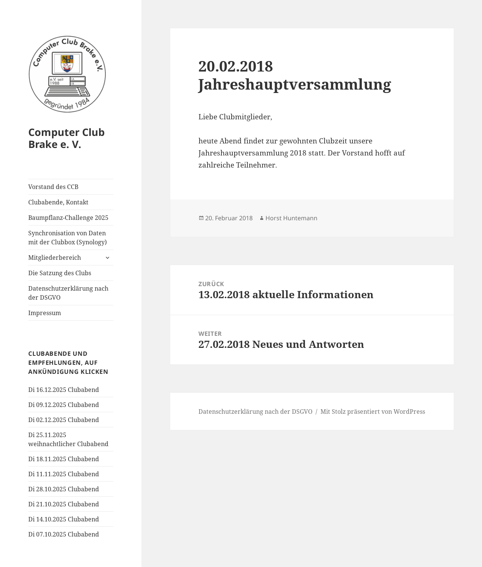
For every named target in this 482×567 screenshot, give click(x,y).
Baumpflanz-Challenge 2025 (68, 217)
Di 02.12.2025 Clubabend (63, 420)
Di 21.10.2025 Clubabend (63, 504)
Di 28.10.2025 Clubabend (63, 489)
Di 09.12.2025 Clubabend (63, 405)
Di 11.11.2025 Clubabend (63, 474)
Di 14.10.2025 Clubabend (63, 519)
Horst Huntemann (291, 218)
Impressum (44, 313)
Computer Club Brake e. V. (66, 138)
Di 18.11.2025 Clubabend (63, 459)
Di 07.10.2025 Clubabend (63, 534)
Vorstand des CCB (53, 187)
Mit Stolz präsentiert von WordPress (372, 411)
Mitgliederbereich (54, 257)
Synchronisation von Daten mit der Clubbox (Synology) (67, 237)
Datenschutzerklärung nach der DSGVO (68, 293)
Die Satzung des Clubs (59, 273)
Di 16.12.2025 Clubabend (63, 390)
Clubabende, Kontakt (58, 202)
